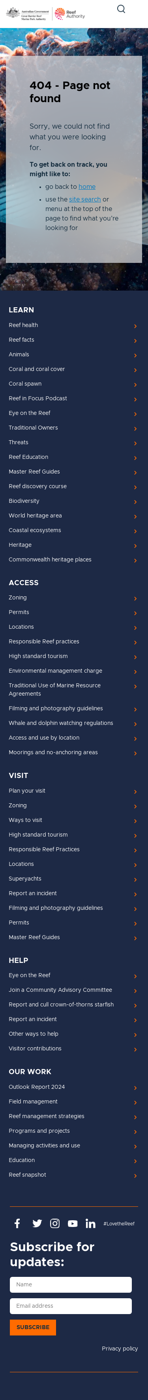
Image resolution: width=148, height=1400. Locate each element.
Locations (21, 627)
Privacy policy (120, 1349)
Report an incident (33, 893)
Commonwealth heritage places (50, 560)
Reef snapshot (27, 1175)
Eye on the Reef (29, 413)
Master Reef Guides (34, 472)
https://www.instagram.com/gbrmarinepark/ (55, 1223)
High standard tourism (38, 656)
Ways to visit (25, 820)
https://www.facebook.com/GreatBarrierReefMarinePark (19, 1223)
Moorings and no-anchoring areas (53, 752)
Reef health (23, 325)
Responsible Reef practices (44, 642)
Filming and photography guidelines (56, 708)
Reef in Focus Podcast (38, 398)
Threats (18, 442)
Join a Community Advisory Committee (60, 990)
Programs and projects (39, 1131)
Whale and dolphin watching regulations (61, 723)
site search (85, 199)
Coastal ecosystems (35, 530)
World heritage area (35, 516)
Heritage (20, 545)
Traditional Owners (33, 428)
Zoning (18, 598)
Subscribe (33, 1327)
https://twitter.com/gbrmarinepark (37, 1223)
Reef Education (28, 457)
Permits (19, 612)
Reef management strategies (46, 1116)
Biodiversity (24, 501)
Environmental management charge (55, 671)
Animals (19, 355)
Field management (33, 1102)
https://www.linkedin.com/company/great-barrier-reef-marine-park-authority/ (91, 1223)
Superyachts (25, 879)
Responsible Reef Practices (44, 849)
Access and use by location (44, 738)
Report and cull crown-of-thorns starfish (61, 1005)
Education (22, 1160)
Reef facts (21, 340)
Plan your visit (27, 791)
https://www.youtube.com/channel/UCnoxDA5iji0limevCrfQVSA (73, 1223)
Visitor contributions (35, 1049)
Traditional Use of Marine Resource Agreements (55, 690)
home (87, 187)
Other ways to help (33, 1034)
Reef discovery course (38, 486)
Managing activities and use (44, 1146)
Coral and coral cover (37, 369)
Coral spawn (25, 384)
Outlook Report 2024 (37, 1087)
